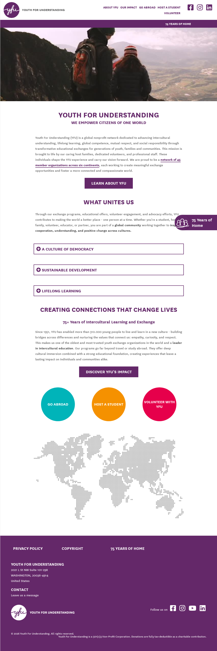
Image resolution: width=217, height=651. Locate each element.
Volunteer (172, 13)
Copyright (72, 548)
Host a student (169, 7)
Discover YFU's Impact (109, 371)
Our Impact (128, 7)
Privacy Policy (28, 548)
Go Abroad (147, 7)
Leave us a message (25, 595)
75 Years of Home (178, 24)
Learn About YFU (108, 183)
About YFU (110, 7)
